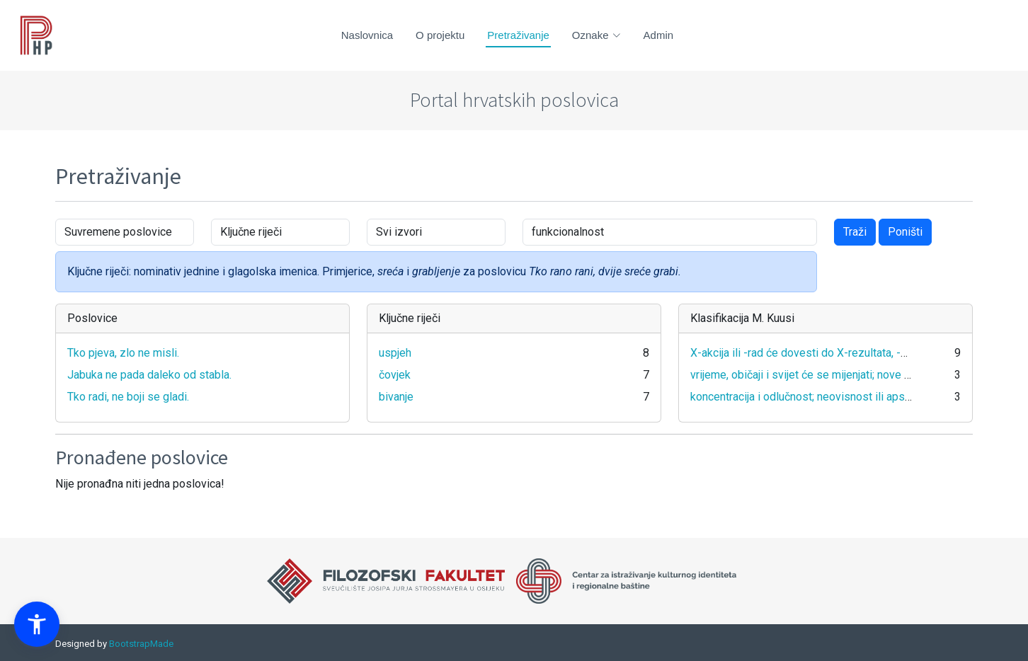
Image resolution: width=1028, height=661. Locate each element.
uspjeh (395, 353)
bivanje (396, 396)
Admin (659, 35)
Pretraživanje (518, 35)
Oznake (596, 35)
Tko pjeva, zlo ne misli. (123, 353)
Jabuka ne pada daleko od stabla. (149, 374)
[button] (36, 624)
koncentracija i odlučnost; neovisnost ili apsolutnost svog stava (846, 396)
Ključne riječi (409, 318)
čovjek (395, 374)
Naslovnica (367, 35)
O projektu (440, 35)
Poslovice (92, 318)
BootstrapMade (141, 643)
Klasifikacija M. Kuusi (742, 318)
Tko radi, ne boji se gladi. (128, 396)
